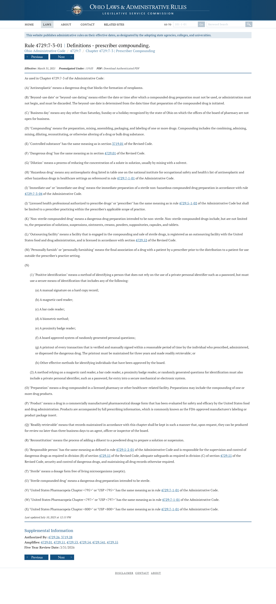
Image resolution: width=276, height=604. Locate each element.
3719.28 (67, 537)
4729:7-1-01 (126, 178)
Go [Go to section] (201, 24)
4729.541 (98, 542)
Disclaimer (124, 573)
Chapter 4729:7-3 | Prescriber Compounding (120, 50)
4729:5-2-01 (125, 449)
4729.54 (85, 542)
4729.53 (72, 542)
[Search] (248, 24)
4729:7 (75, 50)
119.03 (89, 68)
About (66, 24)
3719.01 (118, 144)
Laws (47, 24)
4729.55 (105, 455)
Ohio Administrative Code (44, 50)
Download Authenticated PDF (121, 68)
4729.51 (59, 542)
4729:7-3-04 (33, 194)
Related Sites (114, 24)
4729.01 (110, 153)
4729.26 (54, 537)
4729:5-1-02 (188, 203)
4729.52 (141, 240)
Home (29, 24)
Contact (88, 24)
